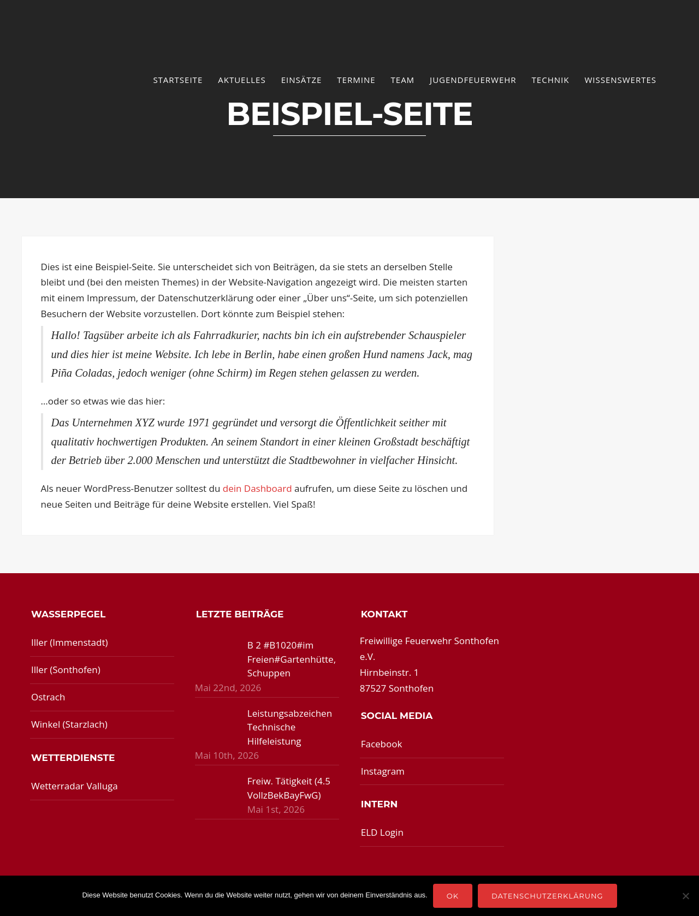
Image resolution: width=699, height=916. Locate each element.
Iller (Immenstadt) (69, 642)
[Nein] (685, 895)
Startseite (178, 79)
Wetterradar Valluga (74, 786)
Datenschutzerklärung (547, 895)
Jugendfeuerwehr (473, 79)
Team (403, 79)
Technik (551, 79)
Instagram (383, 771)
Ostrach (48, 697)
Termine (356, 79)
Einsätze (301, 79)
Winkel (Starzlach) (69, 724)
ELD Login (382, 832)
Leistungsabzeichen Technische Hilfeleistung (289, 727)
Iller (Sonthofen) (65, 669)
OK (453, 895)
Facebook (381, 743)
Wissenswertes (620, 79)
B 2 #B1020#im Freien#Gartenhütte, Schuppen (291, 659)
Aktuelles (241, 79)
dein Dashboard (257, 488)
